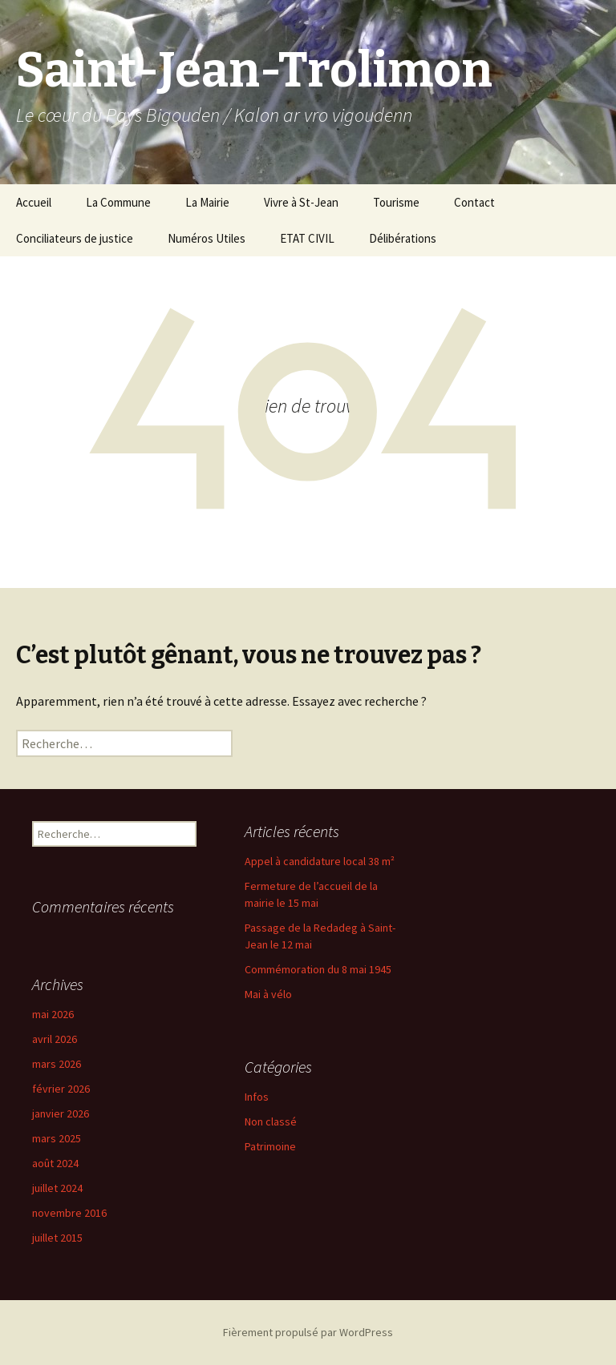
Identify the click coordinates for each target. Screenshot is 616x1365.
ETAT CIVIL (307, 238)
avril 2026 (54, 1039)
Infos (257, 1096)
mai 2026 (53, 1014)
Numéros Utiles (206, 238)
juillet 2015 (57, 1237)
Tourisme (396, 202)
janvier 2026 (60, 1113)
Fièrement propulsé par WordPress (308, 1332)
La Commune (118, 202)
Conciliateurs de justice (74, 238)
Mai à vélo (268, 994)
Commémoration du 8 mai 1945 (318, 969)
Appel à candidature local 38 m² (320, 861)
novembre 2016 (69, 1213)
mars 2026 (56, 1064)
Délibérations (402, 238)
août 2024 (55, 1163)
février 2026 (61, 1088)
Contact (474, 202)
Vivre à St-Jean (301, 202)
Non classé (271, 1121)
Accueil (33, 202)
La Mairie (207, 202)
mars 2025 (56, 1138)
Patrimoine (270, 1146)
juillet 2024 (57, 1188)
